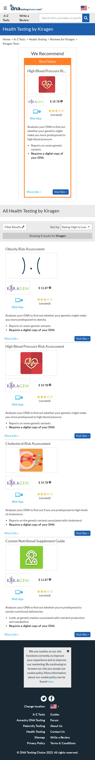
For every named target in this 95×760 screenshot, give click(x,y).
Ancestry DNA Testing (31, 720)
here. (51, 681)
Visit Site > (60, 191)
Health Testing (35, 732)
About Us (56, 726)
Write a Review (60, 737)
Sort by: (55, 227)
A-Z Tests (39, 714)
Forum (54, 720)
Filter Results (15, 227)
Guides (54, 714)
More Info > (33, 191)
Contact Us (57, 732)
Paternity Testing (34, 726)
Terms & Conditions (63, 743)
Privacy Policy (36, 743)
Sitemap (39, 737)
